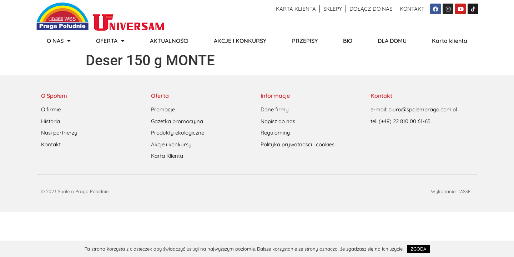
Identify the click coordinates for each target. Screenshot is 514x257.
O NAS (59, 40)
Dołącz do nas (370, 8)
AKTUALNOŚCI (169, 40)
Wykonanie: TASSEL (452, 191)
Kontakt (412, 8)
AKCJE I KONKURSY (240, 40)
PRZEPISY (305, 40)
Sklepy (332, 8)
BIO (347, 40)
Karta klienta (296, 8)
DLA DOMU (392, 40)
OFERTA (110, 40)
